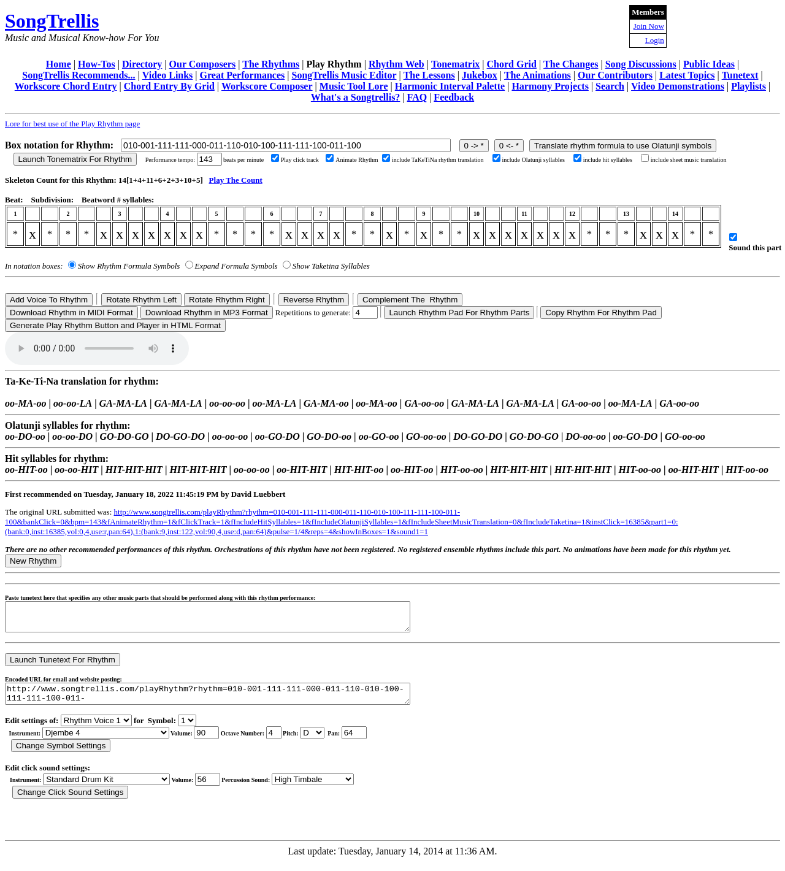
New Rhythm (33, 561)
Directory (142, 64)
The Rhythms (270, 64)
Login (654, 40)
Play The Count (235, 180)
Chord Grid (512, 64)
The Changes (570, 64)
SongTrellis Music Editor (344, 75)
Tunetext (740, 75)
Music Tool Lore (354, 86)
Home (58, 64)
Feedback (454, 97)
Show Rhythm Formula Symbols (129, 266)
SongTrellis (52, 21)
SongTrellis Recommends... (78, 75)
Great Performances (242, 75)
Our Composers (202, 64)
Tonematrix (455, 64)
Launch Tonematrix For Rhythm (75, 159)
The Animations (537, 75)
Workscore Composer (267, 86)
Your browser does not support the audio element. (97, 348)
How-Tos (96, 64)
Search (609, 86)
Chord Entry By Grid (169, 86)
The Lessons (429, 75)
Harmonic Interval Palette (450, 86)
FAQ (417, 97)
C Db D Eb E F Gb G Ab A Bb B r (312, 742)
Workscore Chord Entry (66, 86)
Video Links (167, 75)
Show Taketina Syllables (331, 266)
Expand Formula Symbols (236, 266)
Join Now (649, 26)
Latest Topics (686, 75)
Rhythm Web (396, 64)
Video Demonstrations (677, 86)
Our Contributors (615, 75)
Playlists (748, 86)
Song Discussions (640, 64)
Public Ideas (709, 64)
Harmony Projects (549, 86)
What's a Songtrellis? (355, 97)
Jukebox (479, 75)
